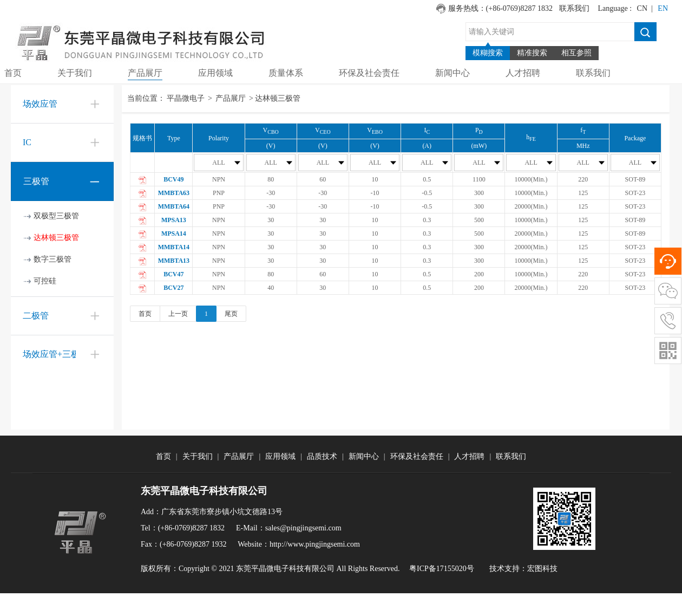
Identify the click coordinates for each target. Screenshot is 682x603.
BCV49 (173, 179)
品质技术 (322, 456)
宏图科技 (542, 569)
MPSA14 (173, 233)
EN (663, 8)
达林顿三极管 (56, 238)
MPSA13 (173, 220)
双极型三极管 (56, 216)
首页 (145, 313)
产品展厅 (230, 98)
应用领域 (280, 456)
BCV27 (173, 287)
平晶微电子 (186, 98)
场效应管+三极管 (55, 354)
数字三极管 (52, 259)
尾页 (231, 313)
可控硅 (45, 281)
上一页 (178, 313)
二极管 (36, 315)
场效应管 (40, 103)
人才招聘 (469, 456)
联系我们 (574, 8)
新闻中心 (364, 456)
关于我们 (197, 456)
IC (27, 142)
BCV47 (173, 274)
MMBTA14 (173, 247)
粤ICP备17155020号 (441, 569)
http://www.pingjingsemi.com (315, 544)
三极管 (36, 181)
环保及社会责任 (416, 456)
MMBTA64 (173, 206)
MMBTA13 (173, 260)
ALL (226, 162)
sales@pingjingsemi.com (303, 528)
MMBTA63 (173, 193)
